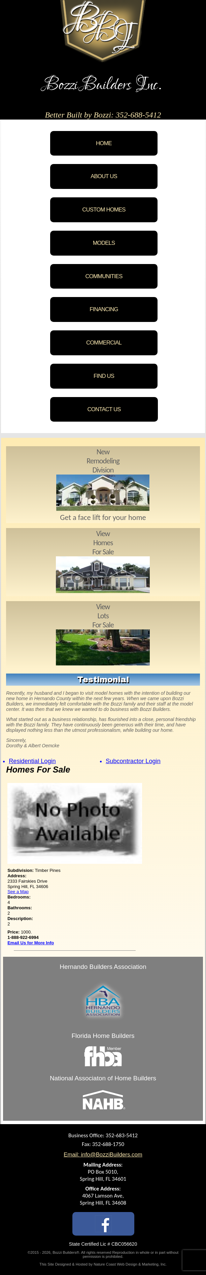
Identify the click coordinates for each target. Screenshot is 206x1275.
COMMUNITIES (104, 276)
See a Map (18, 891)
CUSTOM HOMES (103, 209)
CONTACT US (104, 409)
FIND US (104, 376)
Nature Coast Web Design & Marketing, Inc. (130, 1264)
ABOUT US (104, 176)
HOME (104, 143)
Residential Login (32, 761)
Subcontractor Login (133, 761)
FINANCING (104, 309)
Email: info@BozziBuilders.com (103, 1154)
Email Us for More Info (30, 942)
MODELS (104, 243)
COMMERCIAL (104, 342)
